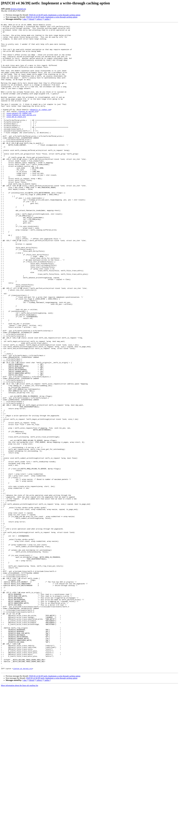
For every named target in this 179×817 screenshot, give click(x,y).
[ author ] (47, 19)
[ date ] (25, 19)
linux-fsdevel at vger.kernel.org (21, 133)
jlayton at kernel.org (18, 9)
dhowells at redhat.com (40, 127)
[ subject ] (39, 19)
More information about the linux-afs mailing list (19, 815)
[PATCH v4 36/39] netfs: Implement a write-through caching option (54, 15)
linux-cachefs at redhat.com (18, 131)
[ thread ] (31, 19)
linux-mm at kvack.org (16, 135)
